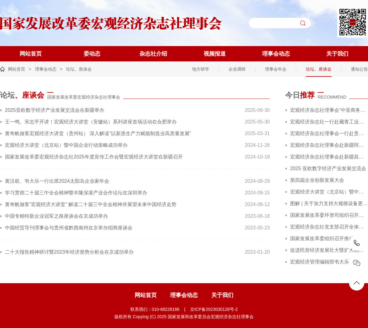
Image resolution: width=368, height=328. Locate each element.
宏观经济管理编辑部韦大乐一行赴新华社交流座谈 (329, 261)
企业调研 (237, 69)
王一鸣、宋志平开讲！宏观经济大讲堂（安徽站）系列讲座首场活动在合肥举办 (91, 121)
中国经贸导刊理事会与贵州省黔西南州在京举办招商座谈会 (68, 227)
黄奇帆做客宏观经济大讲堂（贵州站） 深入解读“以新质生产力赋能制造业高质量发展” (98, 133)
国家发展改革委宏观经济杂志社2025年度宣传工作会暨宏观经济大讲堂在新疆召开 (94, 156)
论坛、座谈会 (79, 69)
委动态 (92, 54)
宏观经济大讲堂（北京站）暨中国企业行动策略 (329, 191)
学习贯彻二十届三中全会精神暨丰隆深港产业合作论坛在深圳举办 (76, 192)
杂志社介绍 (153, 54)
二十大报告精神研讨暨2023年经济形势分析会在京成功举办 (69, 252)
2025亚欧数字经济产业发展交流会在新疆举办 (54, 110)
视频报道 (215, 54)
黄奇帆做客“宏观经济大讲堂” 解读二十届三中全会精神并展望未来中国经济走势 (90, 204)
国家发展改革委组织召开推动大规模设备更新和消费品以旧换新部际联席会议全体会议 (329, 238)
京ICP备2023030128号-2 (214, 309)
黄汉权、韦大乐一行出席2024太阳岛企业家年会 (57, 181)
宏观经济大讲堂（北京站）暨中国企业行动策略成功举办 (66, 145)
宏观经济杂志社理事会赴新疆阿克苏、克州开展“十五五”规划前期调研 (329, 145)
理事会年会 (275, 69)
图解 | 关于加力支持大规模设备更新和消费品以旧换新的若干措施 (329, 203)
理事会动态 (276, 54)
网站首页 (31, 54)
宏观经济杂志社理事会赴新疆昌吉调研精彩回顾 (329, 156)
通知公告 (359, 69)
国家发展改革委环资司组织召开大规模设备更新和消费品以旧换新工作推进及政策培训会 (329, 215)
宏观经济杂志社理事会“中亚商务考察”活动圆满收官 (329, 110)
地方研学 (200, 69)
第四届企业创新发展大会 (317, 180)
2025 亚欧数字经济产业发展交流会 (328, 168)
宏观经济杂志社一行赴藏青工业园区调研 (329, 121)
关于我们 (337, 54)
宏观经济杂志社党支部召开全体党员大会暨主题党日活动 (329, 226)
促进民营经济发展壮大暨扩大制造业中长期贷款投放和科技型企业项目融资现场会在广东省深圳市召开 (329, 250)
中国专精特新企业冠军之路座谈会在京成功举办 (56, 216)
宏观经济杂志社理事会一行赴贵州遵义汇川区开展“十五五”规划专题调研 (329, 133)
